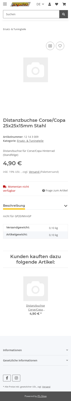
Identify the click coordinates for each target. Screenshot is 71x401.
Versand (34, 172)
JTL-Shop (42, 396)
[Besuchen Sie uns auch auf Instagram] (16, 378)
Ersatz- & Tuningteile (30, 141)
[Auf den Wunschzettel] (60, 46)
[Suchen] (31, 14)
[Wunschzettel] (56, 4)
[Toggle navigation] (5, 2)
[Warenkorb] (64, 4)
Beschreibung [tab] (14, 205)
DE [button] (39, 4)
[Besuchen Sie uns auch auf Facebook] (7, 378)
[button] (49, 4)
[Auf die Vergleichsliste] (50, 46)
